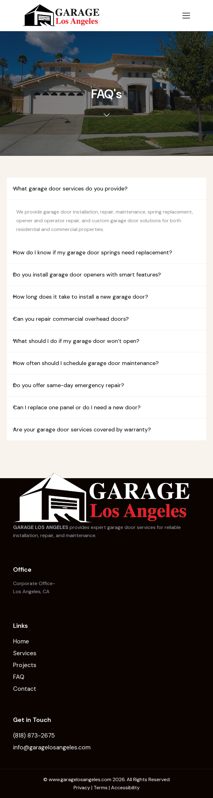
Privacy (82, 787)
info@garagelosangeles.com (51, 747)
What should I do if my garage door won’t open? (76, 341)
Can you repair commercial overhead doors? (71, 319)
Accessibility (125, 787)
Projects (24, 665)
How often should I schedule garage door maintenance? (86, 363)
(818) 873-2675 (34, 735)
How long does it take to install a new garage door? (80, 296)
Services (24, 653)
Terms (101, 787)
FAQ (18, 677)
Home (21, 641)
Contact (24, 689)
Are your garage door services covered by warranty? (82, 429)
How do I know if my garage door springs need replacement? (92, 252)
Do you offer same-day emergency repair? (68, 385)
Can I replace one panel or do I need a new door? (77, 407)
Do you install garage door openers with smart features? (87, 274)
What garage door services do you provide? (70, 188)
